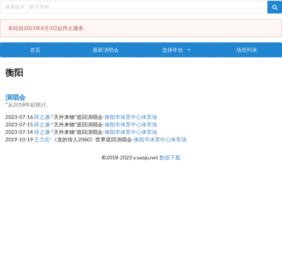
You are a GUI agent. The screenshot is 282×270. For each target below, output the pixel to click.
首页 (35, 49)
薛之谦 (42, 117)
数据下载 (169, 157)
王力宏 (42, 139)
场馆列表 (246, 49)
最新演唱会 (106, 49)
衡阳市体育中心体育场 (131, 117)
